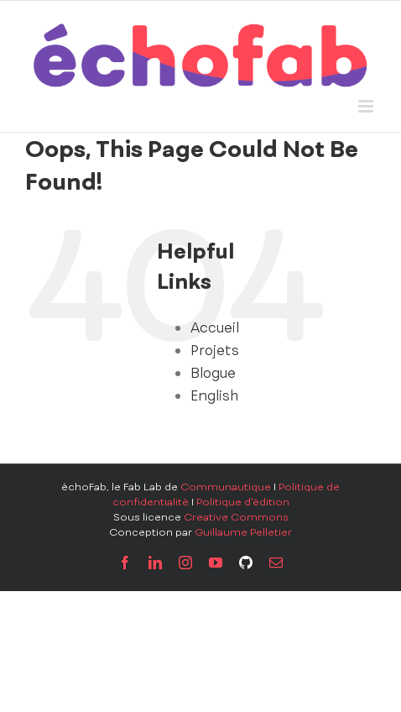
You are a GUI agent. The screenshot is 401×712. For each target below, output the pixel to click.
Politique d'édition (242, 502)
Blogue (213, 373)
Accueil (214, 327)
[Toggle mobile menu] (367, 106)
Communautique (225, 487)
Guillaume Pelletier (243, 532)
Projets (214, 350)
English (214, 395)
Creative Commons (236, 517)
